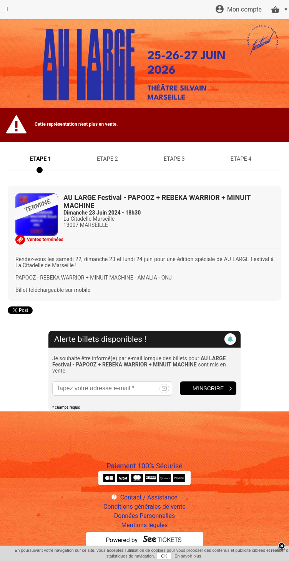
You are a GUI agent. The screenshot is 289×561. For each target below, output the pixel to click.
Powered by (122, 540)
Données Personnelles (144, 515)
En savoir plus (187, 556)
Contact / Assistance (149, 497)
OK (164, 556)
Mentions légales (144, 525)
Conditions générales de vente (144, 506)
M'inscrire (208, 388)
